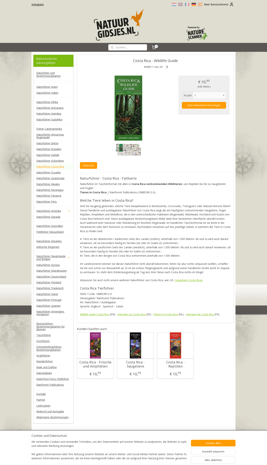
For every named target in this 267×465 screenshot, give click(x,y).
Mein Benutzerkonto (219, 4)
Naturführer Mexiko (48, 184)
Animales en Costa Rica (131, 314)
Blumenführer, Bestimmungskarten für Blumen (50, 326)
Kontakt (41, 394)
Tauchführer (43, 335)
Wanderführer (44, 361)
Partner (40, 399)
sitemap (119, 458)
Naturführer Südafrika (49, 119)
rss (127, 458)
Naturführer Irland (47, 294)
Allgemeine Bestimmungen (52, 417)
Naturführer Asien (47, 87)
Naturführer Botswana (49, 108)
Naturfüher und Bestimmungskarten (48, 74)
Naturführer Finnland (48, 282)
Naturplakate (44, 373)
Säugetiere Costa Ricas (188, 280)
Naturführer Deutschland (51, 276)
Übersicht (88, 165)
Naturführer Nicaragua (49, 190)
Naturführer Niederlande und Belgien (53, 257)
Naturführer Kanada (48, 217)
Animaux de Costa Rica (200, 314)
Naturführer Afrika (47, 102)
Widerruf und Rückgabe (50, 411)
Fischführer (43, 341)
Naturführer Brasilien (48, 149)
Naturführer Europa (48, 265)
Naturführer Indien (47, 93)
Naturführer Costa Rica (50, 166)
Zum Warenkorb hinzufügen (204, 105)
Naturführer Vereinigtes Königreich (50, 313)
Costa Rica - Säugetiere (135, 364)
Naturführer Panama (48, 195)
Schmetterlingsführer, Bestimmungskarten (49, 348)
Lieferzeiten (43, 405)
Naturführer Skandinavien (51, 270)
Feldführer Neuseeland (50, 232)
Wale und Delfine (46, 367)
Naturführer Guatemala (50, 178)
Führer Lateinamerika (49, 129)
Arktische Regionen (47, 247)
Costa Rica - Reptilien (175, 364)
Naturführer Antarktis (49, 241)
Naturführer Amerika (53, 211)
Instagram (38, 4)
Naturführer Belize (47, 143)
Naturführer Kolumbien (50, 160)
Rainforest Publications (50, 384)
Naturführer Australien (49, 226)
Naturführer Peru (46, 201)
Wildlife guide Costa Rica (94, 314)
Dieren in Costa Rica (165, 314)
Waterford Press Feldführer (52, 379)
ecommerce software (142, 458)
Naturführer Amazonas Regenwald (50, 136)
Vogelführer (43, 355)
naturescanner (44, 439)
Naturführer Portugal (48, 300)
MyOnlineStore (174, 458)
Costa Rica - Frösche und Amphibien (95, 364)
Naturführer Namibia (48, 113)
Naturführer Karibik (47, 155)
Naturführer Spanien (48, 306)
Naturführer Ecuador (48, 172)
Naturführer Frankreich (50, 288)
